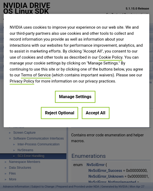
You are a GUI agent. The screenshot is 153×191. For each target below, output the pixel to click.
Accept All (95, 112)
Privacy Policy (22, 81)
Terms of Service (36, 75)
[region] (76, 70)
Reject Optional (59, 112)
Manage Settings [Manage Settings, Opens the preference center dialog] (75, 96)
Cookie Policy (110, 57)
